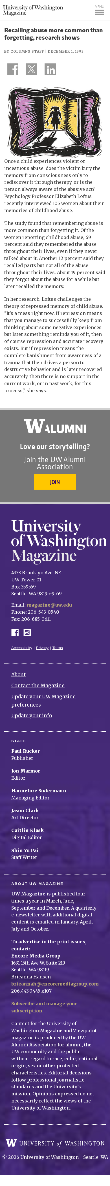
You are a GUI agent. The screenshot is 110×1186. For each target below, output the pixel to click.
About (18, 674)
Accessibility (21, 648)
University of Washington (55, 1143)
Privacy (42, 648)
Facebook (17, 632)
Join (55, 482)
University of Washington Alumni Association (55, 426)
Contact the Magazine (38, 685)
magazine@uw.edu (49, 605)
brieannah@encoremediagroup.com (55, 984)
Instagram (29, 632)
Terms (57, 648)
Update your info (31, 716)
